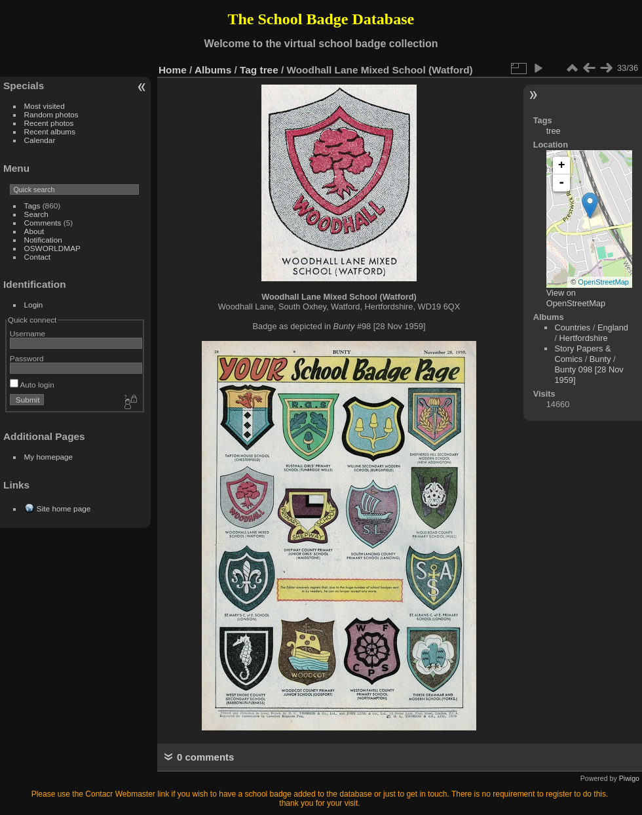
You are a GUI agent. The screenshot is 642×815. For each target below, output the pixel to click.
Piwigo (629, 778)
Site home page (63, 508)
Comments (43, 222)
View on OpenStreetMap (575, 298)
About (34, 231)
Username (27, 333)
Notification (43, 239)
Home (173, 69)
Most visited (44, 106)
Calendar (40, 140)
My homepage (48, 456)
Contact (37, 256)
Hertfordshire (583, 338)
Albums (213, 69)
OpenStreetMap (603, 282)
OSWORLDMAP (52, 248)
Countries (572, 327)
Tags (32, 205)
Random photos (51, 114)
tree (269, 69)
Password (27, 358)
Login (33, 304)
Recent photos (49, 123)
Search (36, 214)
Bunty (600, 359)
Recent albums (49, 131)
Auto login (32, 384)
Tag (248, 69)
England (612, 327)
